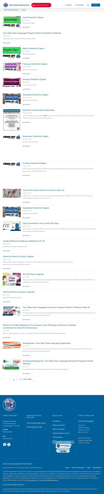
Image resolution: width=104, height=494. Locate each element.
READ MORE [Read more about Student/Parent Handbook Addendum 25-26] (7, 249)
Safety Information (58, 423)
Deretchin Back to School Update (18, 254)
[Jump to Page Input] (34, 377)
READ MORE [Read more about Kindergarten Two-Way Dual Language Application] (27, 353)
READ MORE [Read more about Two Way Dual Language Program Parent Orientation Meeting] (7, 41)
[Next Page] (21, 377)
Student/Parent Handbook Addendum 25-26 (24, 239)
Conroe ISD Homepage (85, 419)
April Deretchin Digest (33, 15)
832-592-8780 (7, 436)
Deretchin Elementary (11, 8)
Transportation (57, 435)
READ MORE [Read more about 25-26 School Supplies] (27, 284)
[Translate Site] (78, 3)
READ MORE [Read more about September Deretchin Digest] (27, 216)
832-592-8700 (7, 430)
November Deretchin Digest (35, 134)
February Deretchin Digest (35, 61)
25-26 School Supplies (33, 272)
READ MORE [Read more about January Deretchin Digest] (27, 87)
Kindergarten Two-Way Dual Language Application (47, 341)
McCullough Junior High (34, 425)
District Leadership (78, 465)
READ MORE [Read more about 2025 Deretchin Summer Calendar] (7, 300)
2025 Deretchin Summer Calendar (19, 289)
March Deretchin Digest (34, 46)
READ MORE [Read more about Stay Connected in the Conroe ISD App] (27, 233)
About (67, 465)
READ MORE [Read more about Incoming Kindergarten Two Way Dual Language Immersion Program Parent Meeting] (27, 371)
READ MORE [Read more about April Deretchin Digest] (27, 25)
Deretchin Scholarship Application (39, 108)
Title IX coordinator (30, 478)
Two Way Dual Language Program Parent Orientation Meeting (32, 31)
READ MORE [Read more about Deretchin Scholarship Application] (27, 120)
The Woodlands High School (36, 421)
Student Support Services (61, 431)
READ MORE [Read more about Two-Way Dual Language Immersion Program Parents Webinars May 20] (27, 317)
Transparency (96, 465)
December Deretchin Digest (35, 92)
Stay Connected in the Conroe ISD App (41, 221)
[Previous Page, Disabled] (10, 377)
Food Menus (56, 419)
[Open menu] (67, 3)
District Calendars (58, 427)
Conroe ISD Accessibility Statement (13, 482)
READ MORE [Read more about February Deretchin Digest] (27, 72)
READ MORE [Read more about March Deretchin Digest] (27, 56)
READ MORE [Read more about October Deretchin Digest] (27, 173)
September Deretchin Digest (36, 205)
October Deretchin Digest (34, 161)
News (24, 8)
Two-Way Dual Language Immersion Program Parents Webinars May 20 (56, 305)
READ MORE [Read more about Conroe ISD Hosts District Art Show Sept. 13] (27, 200)
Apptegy (39, 465)
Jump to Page (27, 377)
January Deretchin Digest (34, 77)
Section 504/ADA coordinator (49, 478)
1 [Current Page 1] (13, 377)
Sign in (95, 3)
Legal (88, 465)
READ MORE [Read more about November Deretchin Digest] (27, 144)
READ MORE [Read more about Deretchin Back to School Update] (7, 266)
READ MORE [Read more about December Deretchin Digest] (27, 102)
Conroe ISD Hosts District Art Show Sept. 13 (43, 188)
